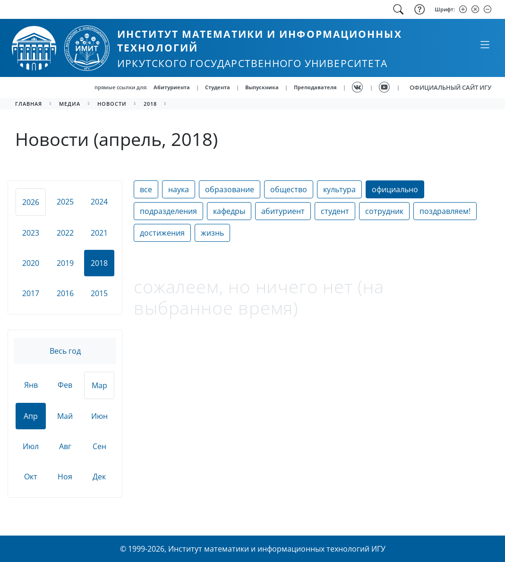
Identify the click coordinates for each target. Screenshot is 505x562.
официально (395, 189)
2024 (99, 201)
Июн (99, 416)
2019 (65, 263)
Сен (99, 446)
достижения (162, 233)
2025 (65, 201)
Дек (99, 476)
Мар (99, 385)
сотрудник (384, 211)
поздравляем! (445, 211)
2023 (30, 233)
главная (28, 103)
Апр (31, 416)
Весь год (65, 351)
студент (335, 211)
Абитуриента (172, 87)
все (146, 189)
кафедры (229, 211)
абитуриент (283, 211)
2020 (30, 263)
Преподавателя (315, 87)
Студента (217, 87)
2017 (30, 293)
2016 (65, 293)
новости (112, 103)
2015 (99, 293)
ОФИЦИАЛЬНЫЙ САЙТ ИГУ (450, 87)
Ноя (65, 476)
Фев (65, 385)
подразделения (168, 211)
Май (65, 416)
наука (178, 189)
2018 (150, 103)
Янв (31, 385)
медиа (69, 103)
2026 (30, 202)
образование (229, 189)
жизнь (212, 233)
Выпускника (262, 87)
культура (339, 189)
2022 (65, 233)
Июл (31, 446)
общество (288, 189)
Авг (65, 446)
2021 (99, 233)
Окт (30, 476)
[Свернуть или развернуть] (484, 44)
